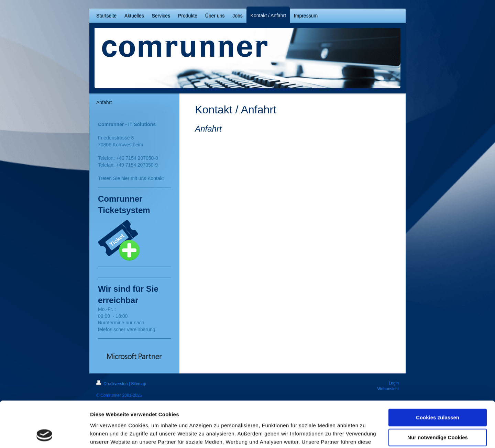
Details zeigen (107, 434)
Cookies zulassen (437, 375)
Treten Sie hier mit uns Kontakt (131, 178)
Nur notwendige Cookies (437, 394)
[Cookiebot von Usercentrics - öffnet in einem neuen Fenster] (44, 434)
